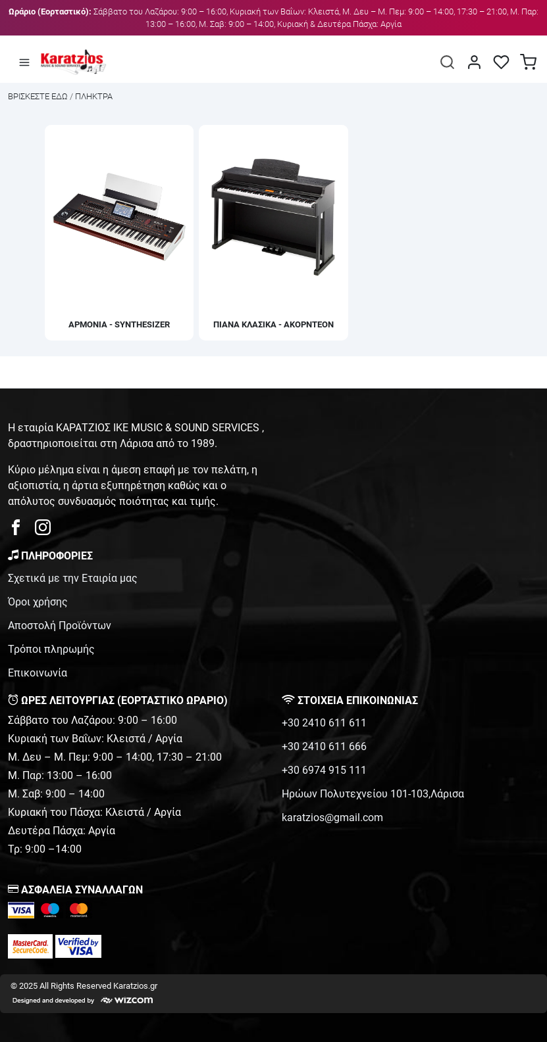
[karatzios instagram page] (42, 531)
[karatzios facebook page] (21, 531)
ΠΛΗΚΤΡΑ (94, 96)
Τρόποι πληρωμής (51, 649)
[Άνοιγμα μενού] (24, 61)
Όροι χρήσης (38, 602)
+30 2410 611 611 (324, 723)
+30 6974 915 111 (324, 770)
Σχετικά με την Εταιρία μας (73, 578)
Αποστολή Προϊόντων (59, 625)
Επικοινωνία (37, 673)
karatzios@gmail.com (332, 817)
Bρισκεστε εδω (39, 96)
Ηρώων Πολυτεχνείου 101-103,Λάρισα (373, 794)
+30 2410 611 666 (324, 746)
